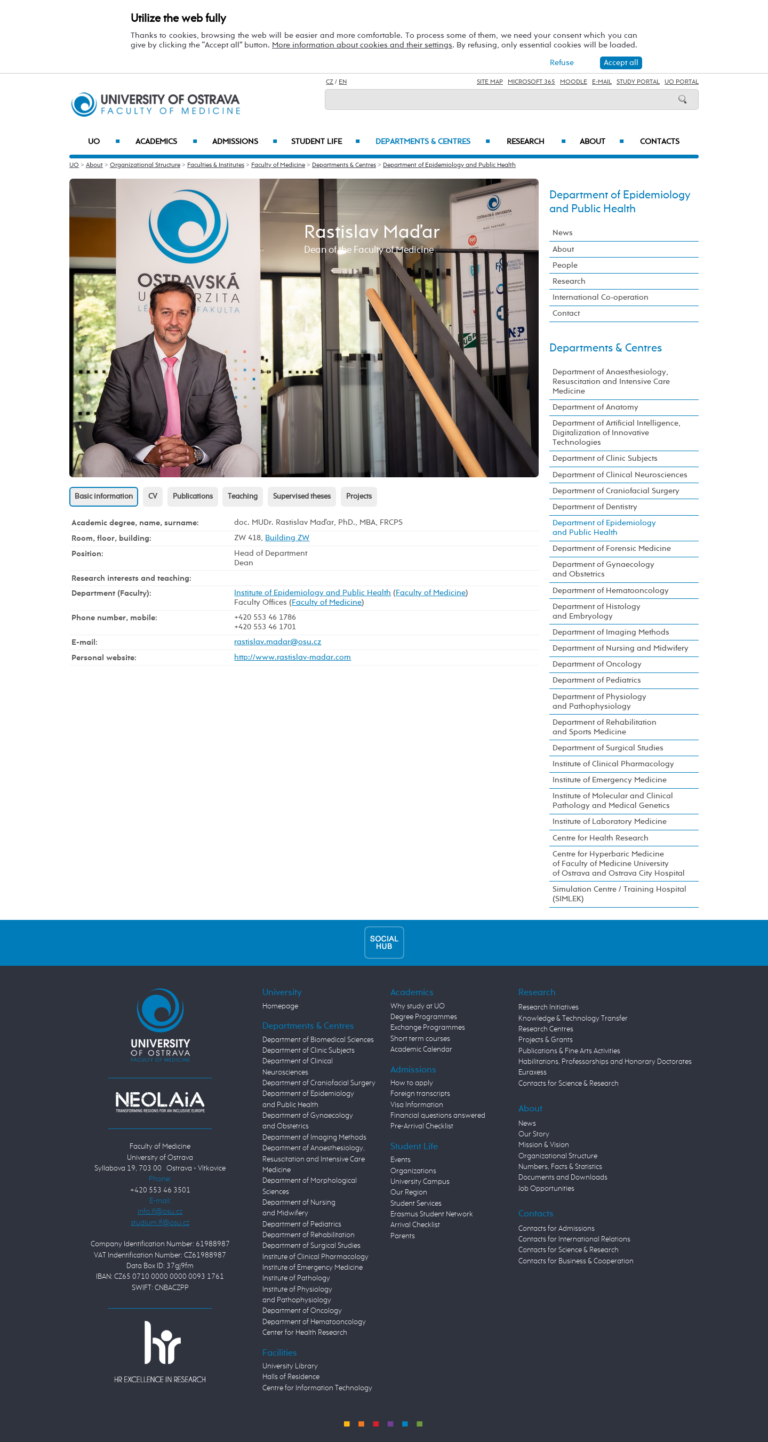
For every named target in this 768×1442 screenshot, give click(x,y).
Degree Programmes (423, 1017)
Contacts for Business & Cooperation (576, 1261)
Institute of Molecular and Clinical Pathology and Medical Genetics (613, 801)
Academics (166, 142)
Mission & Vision (543, 1145)
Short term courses (420, 1039)
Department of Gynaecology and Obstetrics (603, 569)
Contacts (659, 142)
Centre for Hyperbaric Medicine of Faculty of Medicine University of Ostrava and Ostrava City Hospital (619, 863)
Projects (359, 496)
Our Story (533, 1134)
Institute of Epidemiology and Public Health (312, 593)
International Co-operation (601, 297)
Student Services (416, 1203)
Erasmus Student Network (431, 1214)
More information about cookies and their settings (362, 45)
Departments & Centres (432, 142)
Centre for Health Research (601, 838)
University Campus (420, 1181)
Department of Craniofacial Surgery (616, 491)
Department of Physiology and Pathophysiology (599, 701)
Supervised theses (302, 496)
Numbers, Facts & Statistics (560, 1167)
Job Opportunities (546, 1188)
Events (400, 1160)
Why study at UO (417, 1006)
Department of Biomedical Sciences (318, 1040)
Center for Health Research (304, 1332)
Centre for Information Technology (317, 1388)
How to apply (411, 1083)
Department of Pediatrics (597, 680)
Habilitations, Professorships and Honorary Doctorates (605, 1062)
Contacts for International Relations (574, 1239)
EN (343, 82)
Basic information (104, 496)
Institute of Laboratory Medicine (610, 822)
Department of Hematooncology (611, 591)
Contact (566, 313)
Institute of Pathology (296, 1278)
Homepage (280, 1006)
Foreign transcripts (420, 1093)
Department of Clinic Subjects (605, 458)
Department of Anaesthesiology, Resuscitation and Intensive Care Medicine (611, 381)
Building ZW (287, 538)
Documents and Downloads (562, 1177)
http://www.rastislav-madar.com (292, 657)
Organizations (413, 1171)
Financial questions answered (437, 1115)
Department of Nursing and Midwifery (621, 648)
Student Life (326, 142)
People (565, 265)
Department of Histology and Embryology (597, 611)
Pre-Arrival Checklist (421, 1126)
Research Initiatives (548, 1007)
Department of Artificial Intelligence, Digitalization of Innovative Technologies (617, 432)
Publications (193, 496)
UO (104, 142)
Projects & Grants (545, 1040)
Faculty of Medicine (278, 165)
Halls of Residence (290, 1377)
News (563, 233)
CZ (329, 82)
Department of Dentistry (595, 507)
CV (152, 496)
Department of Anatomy (595, 407)
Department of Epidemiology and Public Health (449, 165)
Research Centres (545, 1029)
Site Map (490, 82)
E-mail (602, 82)
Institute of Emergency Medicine (610, 780)
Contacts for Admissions (556, 1228)
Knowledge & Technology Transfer (573, 1018)
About (602, 142)
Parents (402, 1236)
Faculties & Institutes (215, 165)
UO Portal (682, 82)
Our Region (408, 1192)
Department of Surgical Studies (608, 748)
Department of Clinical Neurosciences (620, 475)
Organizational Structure (145, 165)
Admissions (245, 142)
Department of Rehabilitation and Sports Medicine (605, 727)
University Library (290, 1366)
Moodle (573, 82)
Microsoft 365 (531, 82)
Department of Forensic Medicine (612, 548)
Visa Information (416, 1105)
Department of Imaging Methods (611, 632)
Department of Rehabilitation (308, 1235)
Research (536, 142)
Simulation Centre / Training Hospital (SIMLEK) (619, 894)
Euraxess (532, 1072)
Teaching (243, 496)
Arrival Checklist (415, 1225)
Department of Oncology (597, 664)
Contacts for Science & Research (568, 1083)
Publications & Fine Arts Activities (569, 1051)
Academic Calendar (421, 1049)
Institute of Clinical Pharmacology (613, 764)
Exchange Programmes (427, 1027)
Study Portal (638, 82)
